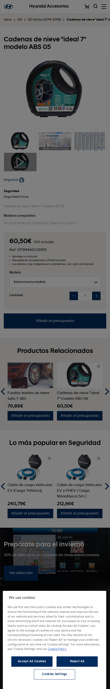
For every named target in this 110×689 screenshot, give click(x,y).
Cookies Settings (54, 674)
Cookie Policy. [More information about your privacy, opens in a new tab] (57, 649)
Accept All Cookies (32, 661)
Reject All (77, 661)
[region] (54, 640)
